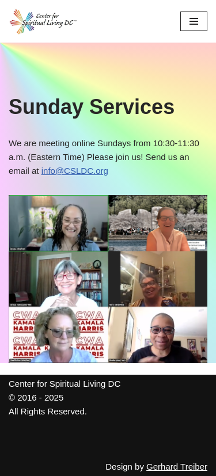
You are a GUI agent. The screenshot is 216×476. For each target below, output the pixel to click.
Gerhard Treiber (176, 466)
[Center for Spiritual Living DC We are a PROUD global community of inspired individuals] (43, 21)
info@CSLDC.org (74, 171)
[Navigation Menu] (193, 21)
